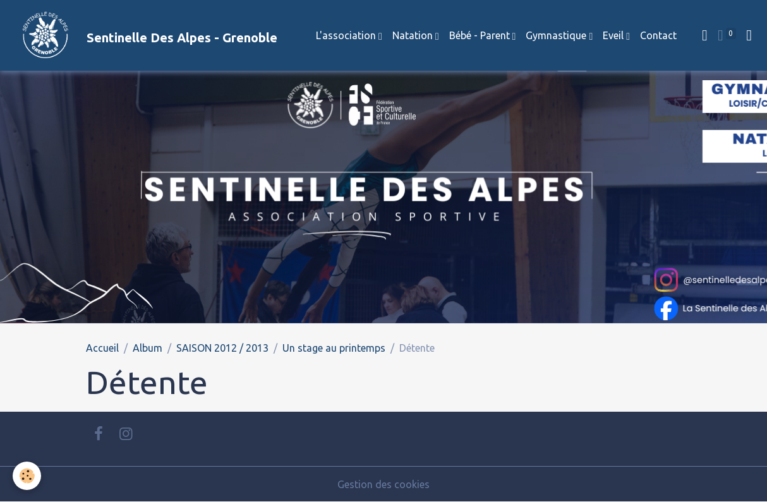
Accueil (102, 348)
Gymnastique (557, 35)
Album (147, 348)
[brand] (143, 35)
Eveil (614, 35)
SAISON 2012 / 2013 (222, 348)
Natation (413, 35)
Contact (658, 35)
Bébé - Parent (480, 35)
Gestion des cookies (383, 484)
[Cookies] (27, 476)
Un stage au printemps (333, 348)
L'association (347, 35)
